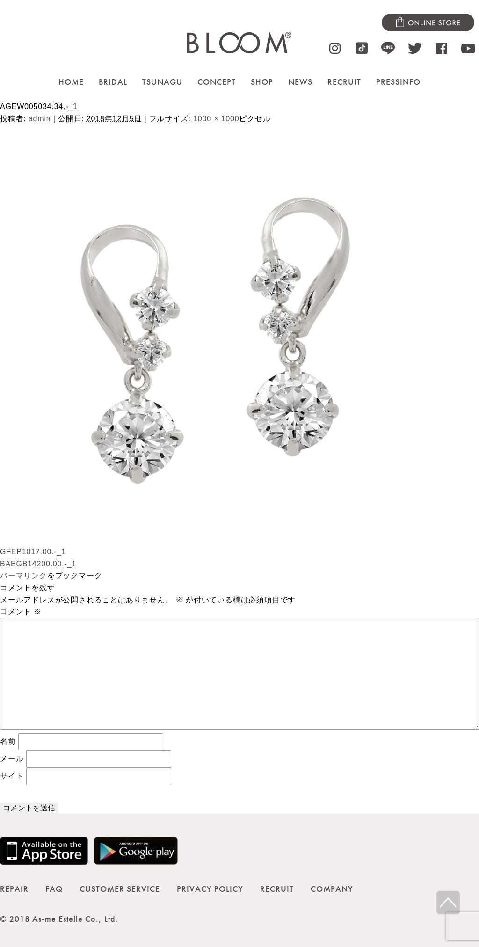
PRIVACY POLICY (210, 888)
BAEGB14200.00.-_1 (38, 564)
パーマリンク (23, 576)
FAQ (54, 888)
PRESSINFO (398, 81)
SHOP (262, 81)
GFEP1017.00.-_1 (33, 552)
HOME (71, 81)
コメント (21, 612)
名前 (8, 741)
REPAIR (14, 888)
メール (11, 759)
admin (40, 119)
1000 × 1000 (216, 119)
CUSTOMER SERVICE (120, 888)
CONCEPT (216, 81)
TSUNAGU (162, 81)
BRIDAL (113, 81)
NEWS (300, 81)
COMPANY (332, 888)
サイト (11, 776)
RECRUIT (344, 81)
